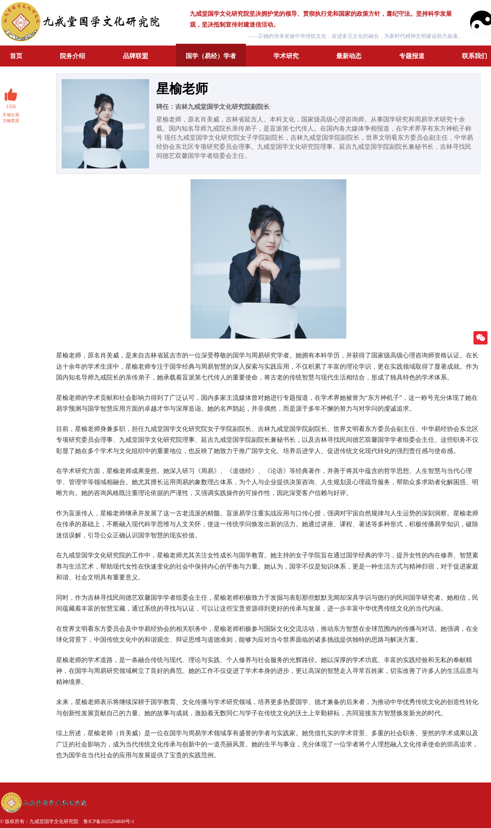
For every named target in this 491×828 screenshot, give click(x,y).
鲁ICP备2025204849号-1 (108, 821)
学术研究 (286, 56)
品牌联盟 (135, 56)
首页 (16, 56)
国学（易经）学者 (211, 56)
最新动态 (348, 56)
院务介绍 (72, 56)
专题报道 (411, 56)
